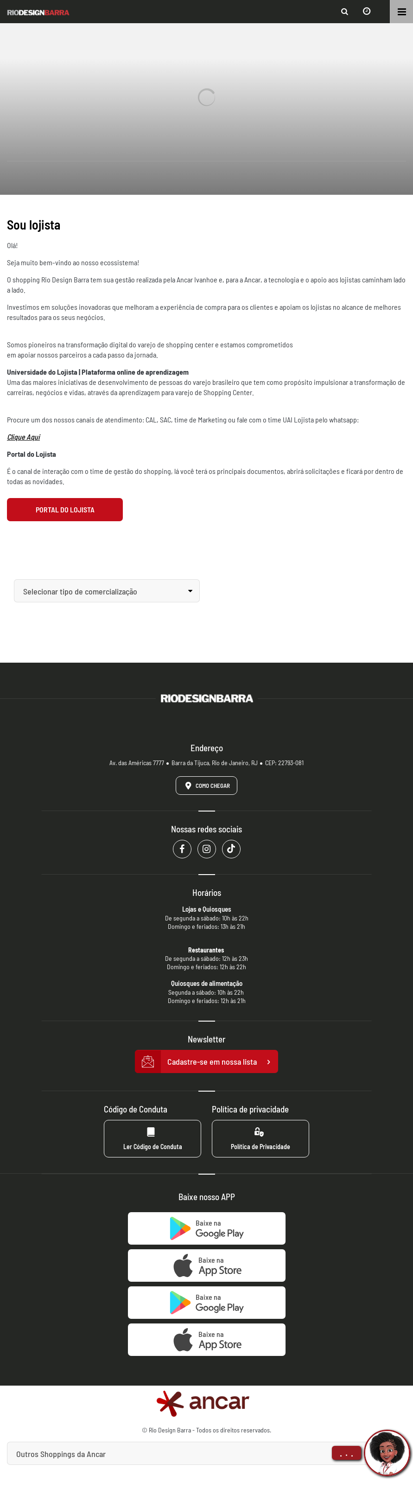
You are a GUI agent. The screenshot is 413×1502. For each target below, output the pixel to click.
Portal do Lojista (65, 509)
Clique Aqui (23, 436)
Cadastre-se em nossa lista (207, 1062)
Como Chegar (205, 785)
